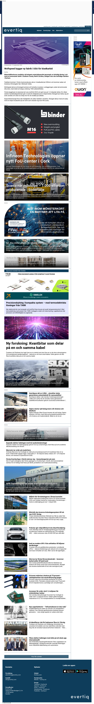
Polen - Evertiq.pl (39, 687)
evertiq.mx (74, 26)
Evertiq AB (13, 30)
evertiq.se (88, 26)
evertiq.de (54, 26)
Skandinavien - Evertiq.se (41, 689)
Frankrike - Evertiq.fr (40, 691)
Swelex (23, 271)
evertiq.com (46, 26)
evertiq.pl (81, 26)
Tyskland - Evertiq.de (40, 684)
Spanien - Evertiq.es (40, 686)
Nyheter (39, 30)
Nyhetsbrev (59, 30)
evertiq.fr (67, 26)
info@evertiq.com (10, 679)
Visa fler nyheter (36, 656)
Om (53, 30)
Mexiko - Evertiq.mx (40, 679)
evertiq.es (61, 26)
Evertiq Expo (46, 30)
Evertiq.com (37, 675)
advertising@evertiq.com (13, 675)
